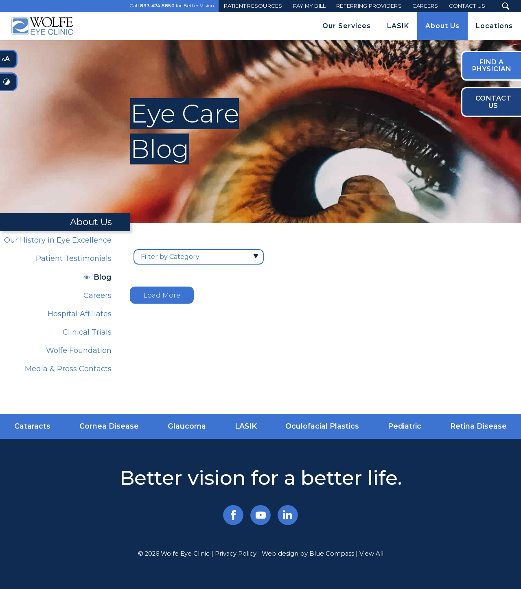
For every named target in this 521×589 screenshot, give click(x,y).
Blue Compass (331, 553)
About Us (91, 222)
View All (371, 553)
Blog (103, 277)
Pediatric (404, 426)
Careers (97, 295)
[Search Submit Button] (505, 6)
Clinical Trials (87, 332)
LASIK (246, 426)
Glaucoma (187, 426)
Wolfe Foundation (79, 350)
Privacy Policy (235, 553)
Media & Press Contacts (68, 368)
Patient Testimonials (74, 258)
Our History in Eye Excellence (58, 240)
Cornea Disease (109, 426)
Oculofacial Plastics (322, 426)
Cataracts (32, 426)
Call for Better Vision (172, 6)
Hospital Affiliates (80, 313)
